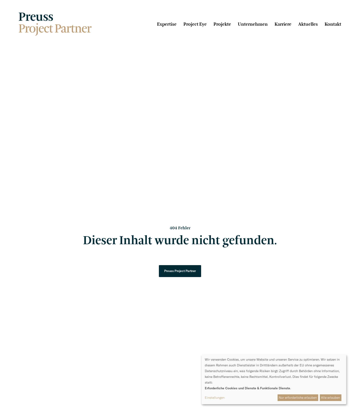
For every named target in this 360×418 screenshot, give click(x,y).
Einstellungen (215, 398)
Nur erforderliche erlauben (298, 398)
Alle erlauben (330, 398)
